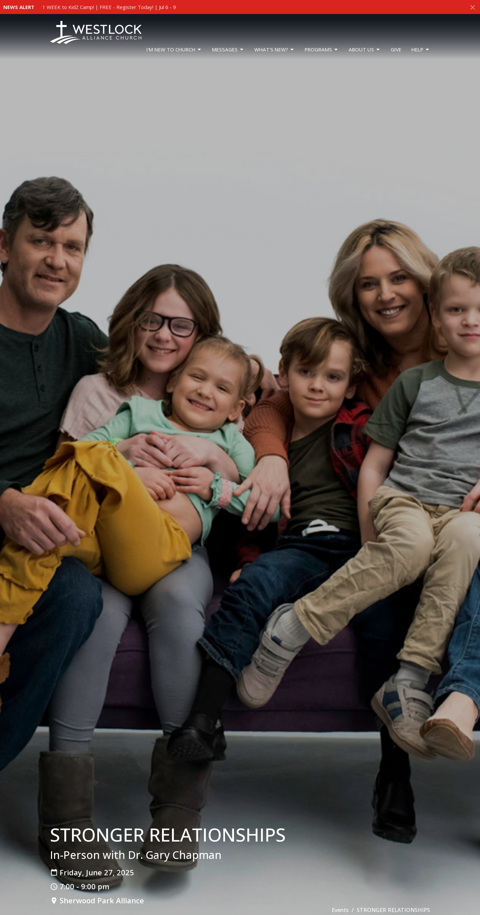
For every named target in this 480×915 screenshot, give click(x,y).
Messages (228, 49)
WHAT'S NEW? (274, 49)
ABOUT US (365, 49)
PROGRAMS (322, 49)
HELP (420, 49)
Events (340, 910)
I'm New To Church (174, 49)
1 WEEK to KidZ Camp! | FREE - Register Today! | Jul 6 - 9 (109, 7)
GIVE (396, 49)
